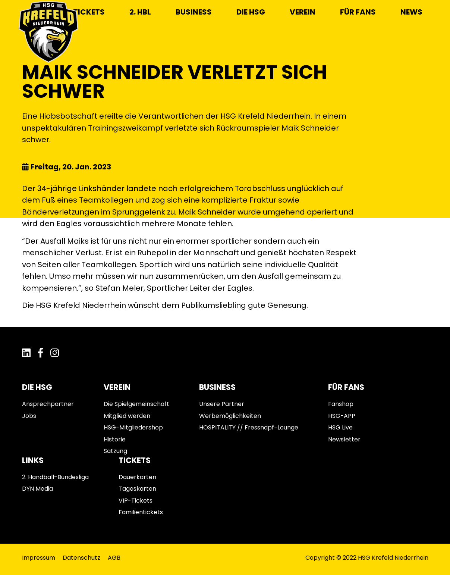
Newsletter (344, 439)
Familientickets (141, 512)
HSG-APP (341, 416)
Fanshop (340, 404)
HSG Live (340, 427)
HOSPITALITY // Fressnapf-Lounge (248, 427)
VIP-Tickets (135, 500)
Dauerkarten (137, 477)
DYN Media (37, 488)
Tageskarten (137, 488)
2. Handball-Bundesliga (55, 477)
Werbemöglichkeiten (230, 416)
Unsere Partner (221, 404)
